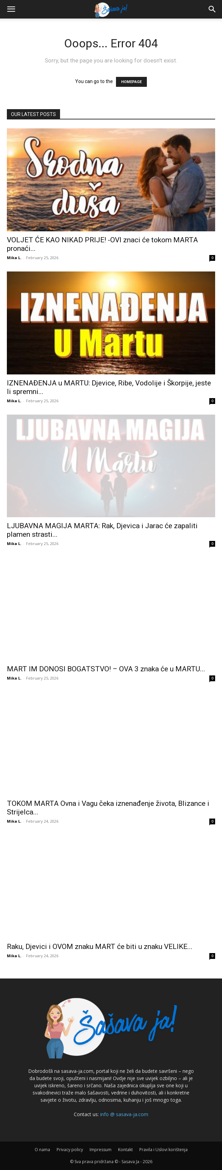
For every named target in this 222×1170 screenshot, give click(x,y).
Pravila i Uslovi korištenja (163, 1149)
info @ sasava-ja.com (124, 1114)
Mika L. (14, 257)
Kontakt (125, 1149)
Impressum (101, 1149)
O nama (42, 1149)
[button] (11, 9)
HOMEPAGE (131, 82)
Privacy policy (70, 1149)
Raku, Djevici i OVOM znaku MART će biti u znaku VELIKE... (99, 946)
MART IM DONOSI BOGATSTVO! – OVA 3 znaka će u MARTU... (106, 669)
